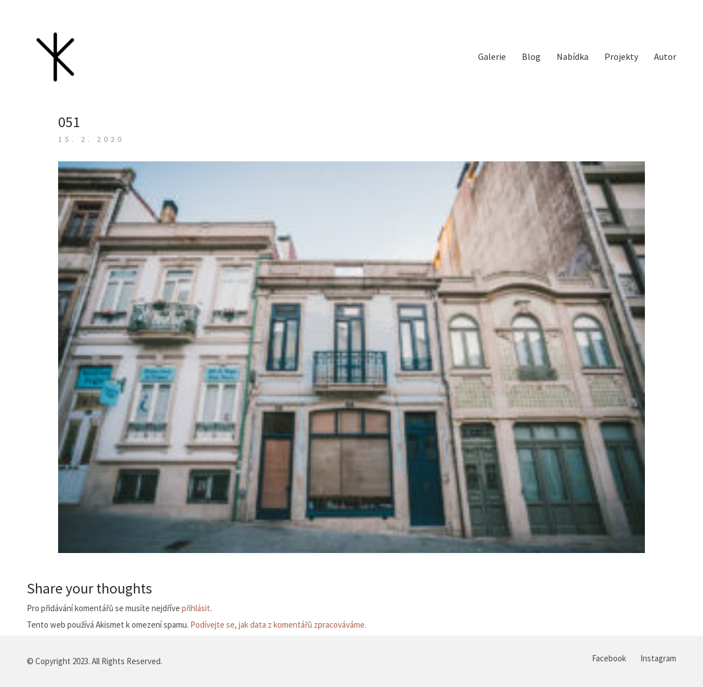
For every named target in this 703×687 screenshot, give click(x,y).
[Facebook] (609, 658)
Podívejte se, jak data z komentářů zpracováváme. (278, 624)
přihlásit (196, 608)
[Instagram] (658, 658)
